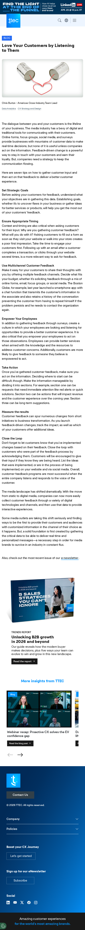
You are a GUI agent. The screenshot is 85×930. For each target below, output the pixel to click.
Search (59, 20)
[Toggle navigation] (74, 20)
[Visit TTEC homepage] (13, 780)
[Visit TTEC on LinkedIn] (8, 902)
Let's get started (21, 856)
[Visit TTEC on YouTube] (15, 902)
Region (66, 20)
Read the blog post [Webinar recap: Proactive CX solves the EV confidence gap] (20, 743)
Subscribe (20, 880)
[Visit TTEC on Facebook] (29, 902)
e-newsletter (69, 558)
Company (13, 819)
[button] (20, 755)
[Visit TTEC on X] (22, 902)
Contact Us (20, 795)
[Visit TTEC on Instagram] (35, 902)
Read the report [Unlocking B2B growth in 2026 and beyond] (24, 661)
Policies (11, 829)
